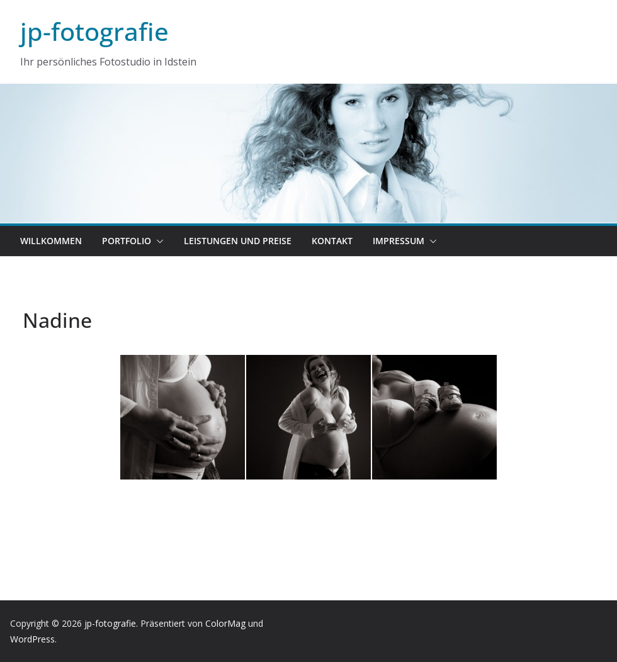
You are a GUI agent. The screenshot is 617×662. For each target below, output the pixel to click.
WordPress (32, 639)
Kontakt (332, 241)
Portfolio (126, 241)
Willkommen (51, 241)
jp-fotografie (94, 31)
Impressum (398, 241)
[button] (157, 241)
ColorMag (225, 623)
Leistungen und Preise (238, 241)
